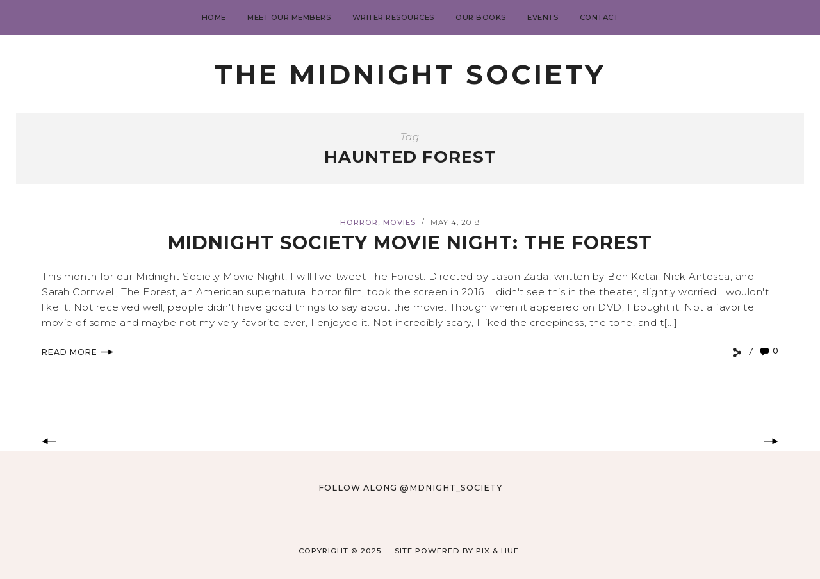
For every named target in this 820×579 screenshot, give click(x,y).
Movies (399, 222)
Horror (359, 222)
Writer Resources (393, 17)
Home (214, 17)
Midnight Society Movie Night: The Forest (410, 242)
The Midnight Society (410, 74)
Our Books (480, 17)
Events (542, 17)
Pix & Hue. (498, 550)
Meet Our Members (289, 17)
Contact (599, 17)
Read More (77, 352)
